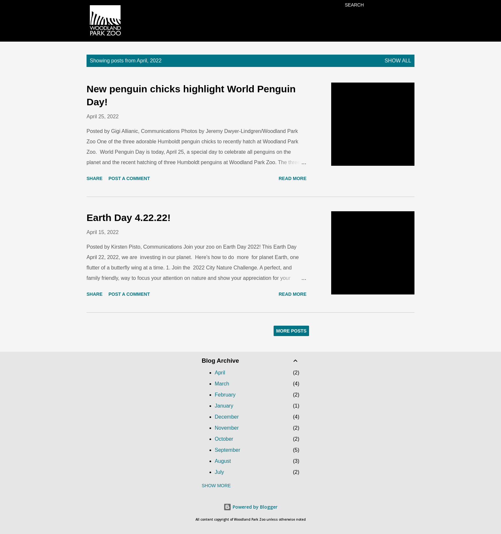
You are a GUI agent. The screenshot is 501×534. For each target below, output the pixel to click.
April (220, 372)
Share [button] (94, 178)
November (227, 428)
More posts (291, 330)
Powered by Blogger (250, 507)
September (227, 450)
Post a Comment (129, 178)
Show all (398, 60)
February (225, 394)
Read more (292, 178)
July (219, 472)
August (223, 461)
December (227, 417)
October (224, 439)
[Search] (354, 5)
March (222, 383)
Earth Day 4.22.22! (128, 217)
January (224, 406)
